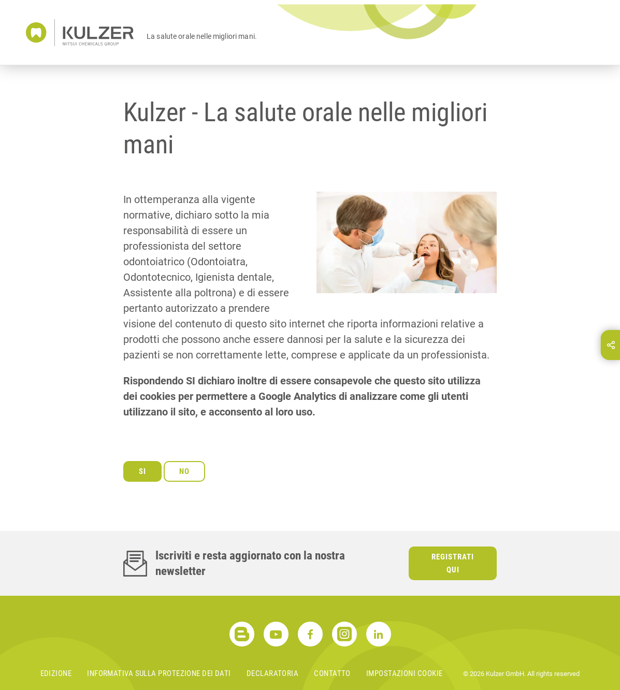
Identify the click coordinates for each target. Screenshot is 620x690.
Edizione (56, 673)
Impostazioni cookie (404, 673)
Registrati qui (452, 563)
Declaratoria (272, 673)
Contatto (332, 673)
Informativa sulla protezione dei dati (159, 673)
